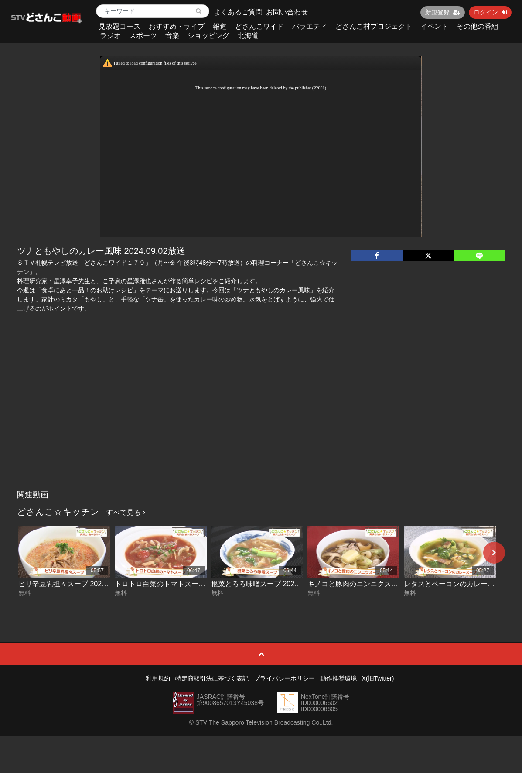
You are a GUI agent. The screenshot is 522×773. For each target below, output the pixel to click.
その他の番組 (477, 26)
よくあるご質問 (238, 12)
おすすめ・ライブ (177, 26)
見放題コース (119, 26)
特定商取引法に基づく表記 (212, 678)
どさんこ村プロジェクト (373, 26)
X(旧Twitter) (378, 678)
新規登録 (442, 12)
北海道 (248, 35)
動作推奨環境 (338, 678)
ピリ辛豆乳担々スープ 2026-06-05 (72, 584)
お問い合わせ (287, 12)
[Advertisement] (261, 420)
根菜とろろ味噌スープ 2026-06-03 (264, 584)
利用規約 (158, 678)
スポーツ (143, 35)
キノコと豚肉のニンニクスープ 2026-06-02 (375, 584)
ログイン (490, 12)
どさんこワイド (259, 26)
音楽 (172, 35)
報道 (220, 26)
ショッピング (208, 35)
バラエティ (309, 26)
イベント (434, 26)
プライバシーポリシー (284, 678)
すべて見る (125, 512)
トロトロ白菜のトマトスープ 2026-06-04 (179, 584)
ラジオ (110, 35)
